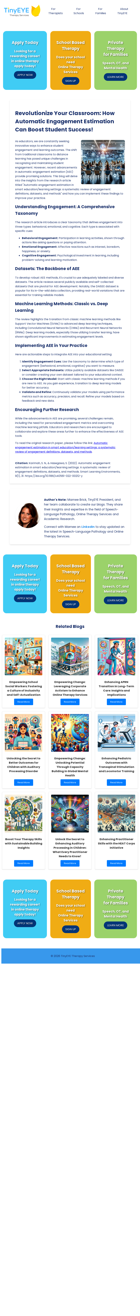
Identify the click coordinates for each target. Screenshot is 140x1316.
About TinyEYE (122, 11)
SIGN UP (70, 81)
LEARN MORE (115, 77)
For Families (100, 11)
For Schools (79, 11)
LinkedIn (88, 527)
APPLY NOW (25, 75)
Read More (24, 702)
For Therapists (55, 11)
